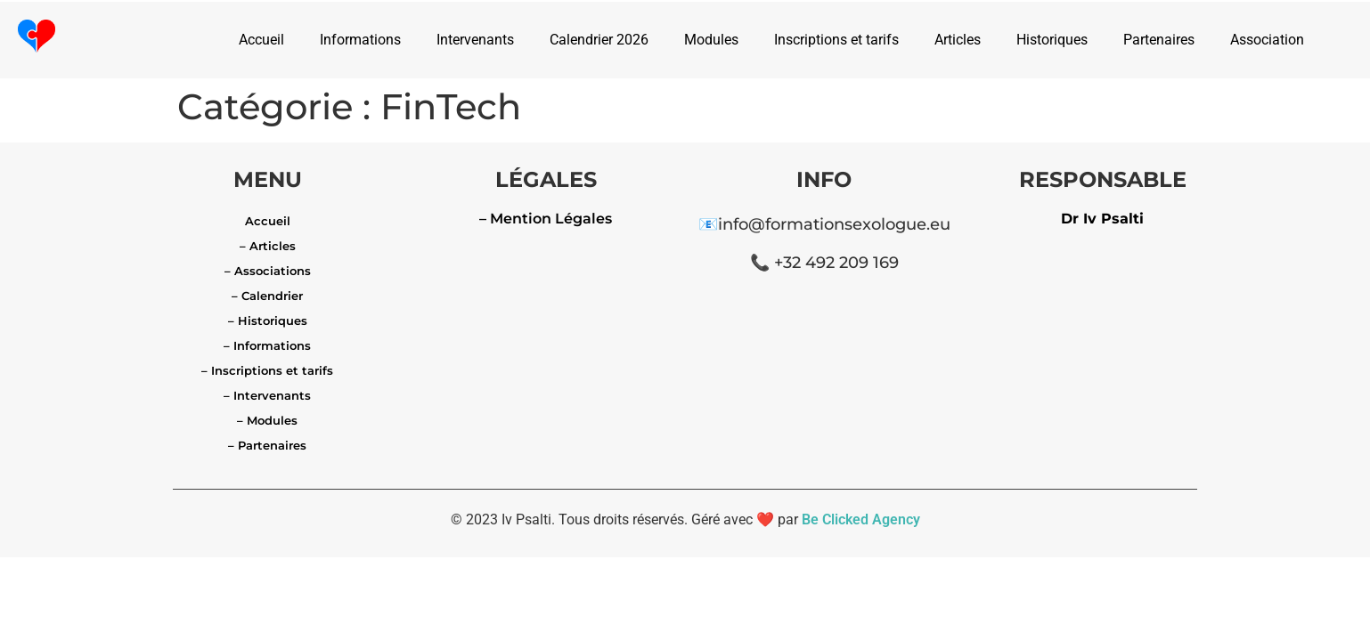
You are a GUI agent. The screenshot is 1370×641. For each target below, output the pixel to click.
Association (1267, 39)
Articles (957, 39)
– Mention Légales (545, 218)
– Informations (267, 345)
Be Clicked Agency (861, 519)
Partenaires (1159, 39)
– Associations (267, 271)
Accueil (261, 39)
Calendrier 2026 (599, 39)
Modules (711, 39)
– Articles (268, 246)
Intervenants (475, 39)
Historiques (1052, 39)
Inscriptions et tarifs (836, 39)
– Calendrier (267, 295)
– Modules (267, 420)
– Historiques (267, 320)
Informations (360, 39)
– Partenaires (267, 445)
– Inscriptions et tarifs (267, 370)
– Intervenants (267, 395)
